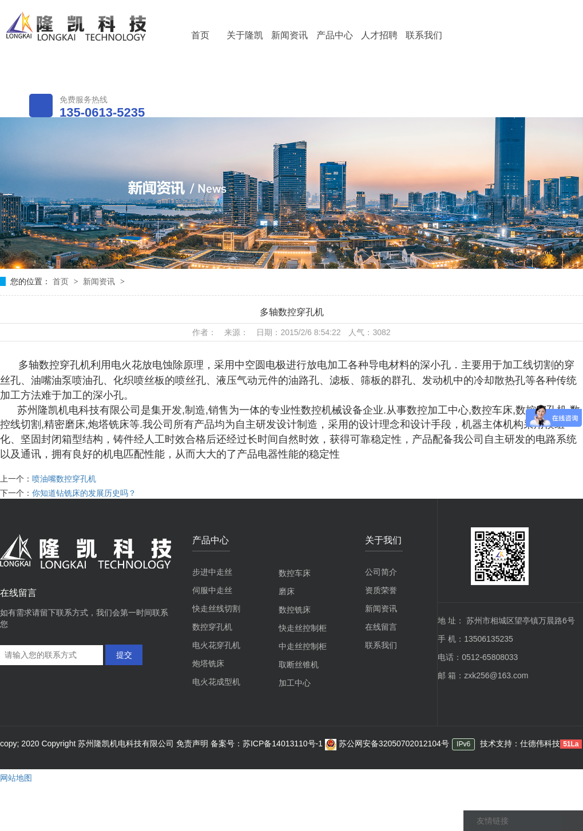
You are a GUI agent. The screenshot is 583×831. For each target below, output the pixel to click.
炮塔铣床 (208, 663)
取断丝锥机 (299, 664)
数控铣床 (295, 609)
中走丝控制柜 (303, 646)
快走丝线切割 (216, 608)
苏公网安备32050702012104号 (387, 743)
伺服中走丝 (212, 590)
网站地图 (16, 777)
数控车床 (295, 573)
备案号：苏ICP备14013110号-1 (268, 743)
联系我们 (424, 35)
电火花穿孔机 (216, 645)
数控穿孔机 (212, 626)
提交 (124, 654)
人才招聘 (379, 35)
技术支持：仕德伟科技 (520, 743)
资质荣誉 (381, 590)
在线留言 (381, 626)
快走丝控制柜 (303, 628)
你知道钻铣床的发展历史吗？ (84, 493)
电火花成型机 (216, 681)
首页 (200, 35)
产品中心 (334, 35)
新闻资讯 (289, 35)
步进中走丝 (212, 571)
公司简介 (381, 571)
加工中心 (295, 682)
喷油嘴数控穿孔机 (64, 478)
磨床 (287, 591)
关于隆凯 (245, 35)
